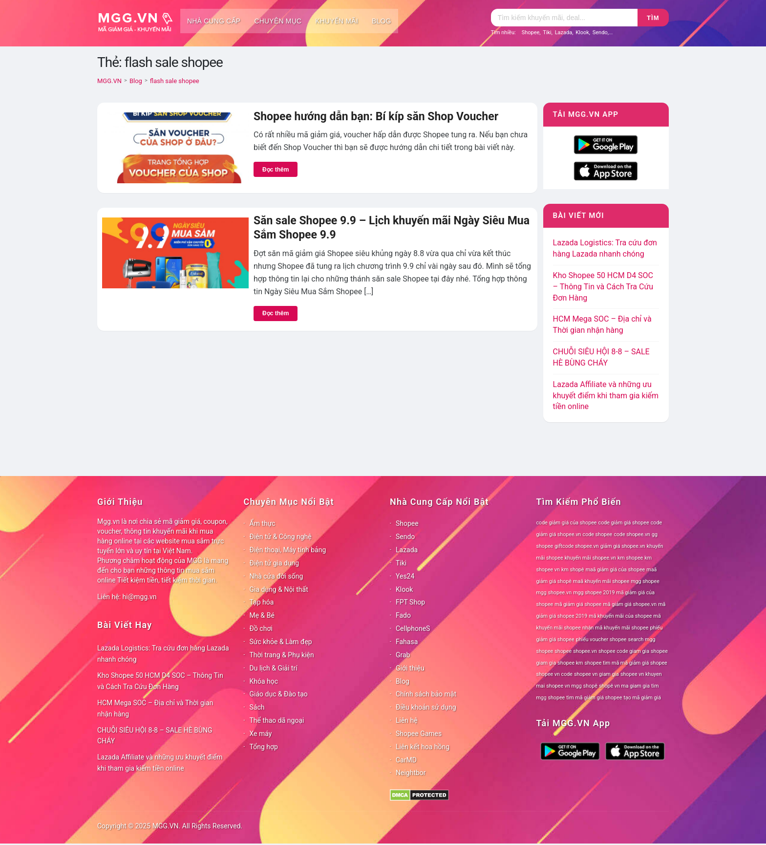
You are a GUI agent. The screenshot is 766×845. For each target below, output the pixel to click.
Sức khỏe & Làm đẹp (281, 642)
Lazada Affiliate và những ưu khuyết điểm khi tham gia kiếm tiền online (606, 396)
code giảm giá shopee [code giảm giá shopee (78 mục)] (623, 523)
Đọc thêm (275, 169)
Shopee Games (419, 733)
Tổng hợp (264, 747)
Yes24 (405, 576)
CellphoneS (413, 628)
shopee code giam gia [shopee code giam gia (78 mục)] (623, 651)
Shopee (531, 32)
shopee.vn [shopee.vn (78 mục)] (585, 651)
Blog (381, 21)
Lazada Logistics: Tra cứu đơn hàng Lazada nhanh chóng (163, 653)
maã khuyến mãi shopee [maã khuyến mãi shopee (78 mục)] (601, 581)
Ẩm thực (263, 523)
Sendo (600, 32)
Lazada (564, 32)
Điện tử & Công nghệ (281, 537)
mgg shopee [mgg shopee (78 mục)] (645, 581)
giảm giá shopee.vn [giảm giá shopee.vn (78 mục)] (622, 546)
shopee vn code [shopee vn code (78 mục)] (554, 674)
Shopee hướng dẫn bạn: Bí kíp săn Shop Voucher (376, 116)
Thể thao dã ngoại (277, 720)
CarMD (406, 760)
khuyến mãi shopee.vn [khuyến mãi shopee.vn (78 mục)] (590, 558)
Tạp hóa (262, 602)
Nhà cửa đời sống (276, 576)
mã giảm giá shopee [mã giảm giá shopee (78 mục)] (577, 604)
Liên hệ (407, 720)
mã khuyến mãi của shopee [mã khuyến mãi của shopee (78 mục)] (620, 616)
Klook (582, 32)
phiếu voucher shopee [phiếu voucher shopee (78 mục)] (601, 639)
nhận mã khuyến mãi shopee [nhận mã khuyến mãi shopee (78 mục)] (615, 628)
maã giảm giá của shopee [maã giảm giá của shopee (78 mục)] (615, 569)
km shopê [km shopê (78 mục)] (572, 569)
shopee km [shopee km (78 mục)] (570, 663)
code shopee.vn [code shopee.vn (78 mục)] (632, 534)
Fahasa (407, 642)
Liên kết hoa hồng (422, 747)
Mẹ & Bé (262, 615)
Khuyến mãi (336, 21)
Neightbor (411, 773)
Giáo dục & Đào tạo (279, 694)
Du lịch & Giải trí (274, 668)
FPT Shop (410, 602)
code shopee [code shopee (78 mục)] (598, 534)
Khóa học (264, 681)
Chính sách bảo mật (426, 694)
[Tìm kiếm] (564, 17)
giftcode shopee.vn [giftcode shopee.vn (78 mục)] (576, 546)
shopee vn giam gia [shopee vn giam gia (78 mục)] (596, 674)
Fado (403, 615)
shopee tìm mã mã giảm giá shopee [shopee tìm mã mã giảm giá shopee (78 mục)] (626, 663)
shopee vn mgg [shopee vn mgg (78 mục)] (563, 686)
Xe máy (261, 733)
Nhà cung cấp (213, 21)
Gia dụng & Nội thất (279, 589)
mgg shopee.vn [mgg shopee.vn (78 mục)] (554, 592)
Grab (403, 655)
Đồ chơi (261, 628)
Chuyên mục (277, 21)
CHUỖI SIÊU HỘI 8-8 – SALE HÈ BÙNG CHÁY (155, 735)
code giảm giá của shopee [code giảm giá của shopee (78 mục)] (566, 523)
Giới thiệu (410, 668)
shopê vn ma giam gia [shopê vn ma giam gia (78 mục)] (624, 686)
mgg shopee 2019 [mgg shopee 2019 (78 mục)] (594, 592)
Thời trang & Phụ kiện (282, 655)
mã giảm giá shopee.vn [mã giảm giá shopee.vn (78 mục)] (630, 604)
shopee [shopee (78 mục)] (563, 651)
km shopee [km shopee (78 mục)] (630, 558)
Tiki (547, 32)
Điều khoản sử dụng (426, 707)
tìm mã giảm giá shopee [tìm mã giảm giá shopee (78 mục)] (594, 697)
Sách (257, 707)
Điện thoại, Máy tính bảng (288, 550)
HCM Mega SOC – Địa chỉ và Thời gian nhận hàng (155, 708)
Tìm (653, 18)
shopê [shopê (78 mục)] (590, 686)
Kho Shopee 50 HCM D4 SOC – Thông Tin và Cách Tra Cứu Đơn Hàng (603, 287)
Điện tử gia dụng (274, 563)
